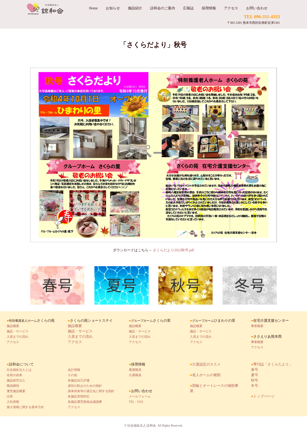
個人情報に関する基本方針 (25, 407)
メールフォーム (140, 396)
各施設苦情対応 (79, 396)
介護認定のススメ (206, 364)
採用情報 (209, 8)
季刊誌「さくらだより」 (272, 364)
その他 (72, 375)
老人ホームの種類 (206, 375)
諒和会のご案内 (162, 8)
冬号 (254, 385)
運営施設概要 (16, 391)
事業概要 (257, 326)
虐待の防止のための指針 (85, 385)
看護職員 (135, 369)
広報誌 (188, 8)
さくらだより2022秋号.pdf (173, 250)
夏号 (254, 375)
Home (93, 8)
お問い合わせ (256, 8)
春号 (254, 369)
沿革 (10, 396)
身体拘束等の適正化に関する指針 (91, 391)
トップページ (264, 396)
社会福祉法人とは (19, 369)
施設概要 (13, 326)
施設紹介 (135, 8)
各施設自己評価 (79, 380)
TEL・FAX (136, 401)
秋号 (254, 380)
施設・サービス (17, 331)
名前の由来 (14, 375)
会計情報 (74, 369)
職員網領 (13, 385)
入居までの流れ (17, 336)
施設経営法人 (16, 380)
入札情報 (13, 401)
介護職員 (135, 375)
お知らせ (113, 8)
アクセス (231, 8)
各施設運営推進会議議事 (85, 401)
